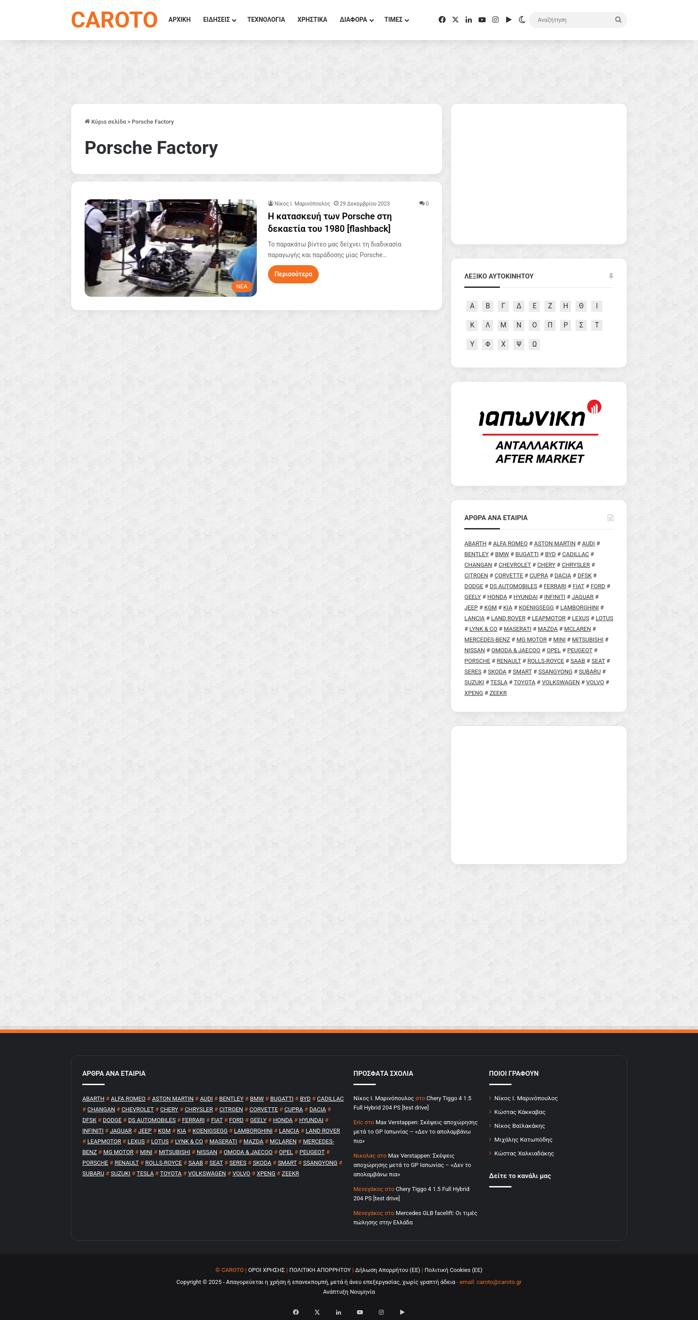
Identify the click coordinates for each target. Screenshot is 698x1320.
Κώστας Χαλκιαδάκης (524, 1153)
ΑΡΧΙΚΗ (180, 19)
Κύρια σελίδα (105, 121)
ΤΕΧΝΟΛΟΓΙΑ (266, 19)
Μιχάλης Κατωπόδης (524, 1139)
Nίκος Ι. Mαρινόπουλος (303, 204)
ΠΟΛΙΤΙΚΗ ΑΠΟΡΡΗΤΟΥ (320, 1270)
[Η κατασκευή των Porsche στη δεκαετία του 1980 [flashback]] (171, 247)
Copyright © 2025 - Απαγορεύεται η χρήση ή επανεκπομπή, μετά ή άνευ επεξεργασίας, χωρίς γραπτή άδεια (315, 1282)
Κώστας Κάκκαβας (520, 1111)
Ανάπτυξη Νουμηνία (349, 1291)
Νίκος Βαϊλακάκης (520, 1125)
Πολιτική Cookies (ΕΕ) (454, 1270)
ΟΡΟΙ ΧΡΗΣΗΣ (266, 1270)
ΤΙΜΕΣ (394, 19)
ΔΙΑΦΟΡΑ (353, 19)
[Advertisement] (538, 795)
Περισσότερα (293, 274)
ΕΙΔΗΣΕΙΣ (216, 19)
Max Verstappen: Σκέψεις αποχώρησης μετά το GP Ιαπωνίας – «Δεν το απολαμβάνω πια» (415, 1131)
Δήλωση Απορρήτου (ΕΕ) (387, 1270)
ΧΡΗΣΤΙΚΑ (312, 19)
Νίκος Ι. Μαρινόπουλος (526, 1098)
